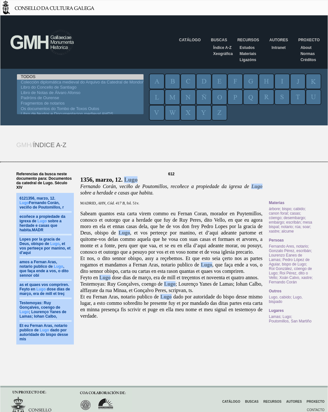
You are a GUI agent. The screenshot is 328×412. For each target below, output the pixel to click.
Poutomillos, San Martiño (290, 321)
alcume (287, 231)
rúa (297, 227)
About (306, 47)
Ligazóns (247, 60)
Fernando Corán (283, 282)
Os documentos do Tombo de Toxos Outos (80, 109)
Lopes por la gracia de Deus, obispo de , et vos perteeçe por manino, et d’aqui (45, 246)
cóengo (275, 218)
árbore (274, 209)
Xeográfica (223, 54)
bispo (286, 209)
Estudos (246, 47)
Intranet (278, 47)
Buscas (219, 40)
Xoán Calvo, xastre (295, 277)
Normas (308, 54)
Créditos (308, 60)
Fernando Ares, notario (288, 246)
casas (295, 213)
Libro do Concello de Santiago (80, 87)
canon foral (278, 213)
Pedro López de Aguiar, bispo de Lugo (289, 262)
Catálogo (190, 40)
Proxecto (309, 40)
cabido (299, 209)
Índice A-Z (222, 47)
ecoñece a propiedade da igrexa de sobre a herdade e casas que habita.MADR (42, 223)
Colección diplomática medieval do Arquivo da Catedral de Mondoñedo (80, 82)
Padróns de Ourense (80, 98)
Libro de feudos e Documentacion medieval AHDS (80, 114)
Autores (278, 40)
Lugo (130, 179)
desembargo (294, 218)
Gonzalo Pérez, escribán (290, 251)
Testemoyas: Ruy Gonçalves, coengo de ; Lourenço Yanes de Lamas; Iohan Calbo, (43, 310)
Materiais (247, 54)
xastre (274, 231)
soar (306, 227)
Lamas (274, 316)
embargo (276, 222)
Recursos (248, 40)
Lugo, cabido (280, 297)
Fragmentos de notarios (80, 103)
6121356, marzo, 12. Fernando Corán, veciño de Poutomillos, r (42, 203)
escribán (293, 222)
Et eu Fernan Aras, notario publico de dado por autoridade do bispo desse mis (44, 332)
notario (287, 227)
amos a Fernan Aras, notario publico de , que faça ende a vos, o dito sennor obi (44, 269)
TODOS (80, 77)
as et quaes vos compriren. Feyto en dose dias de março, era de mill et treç (45, 289)
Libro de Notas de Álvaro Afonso (80, 93)
